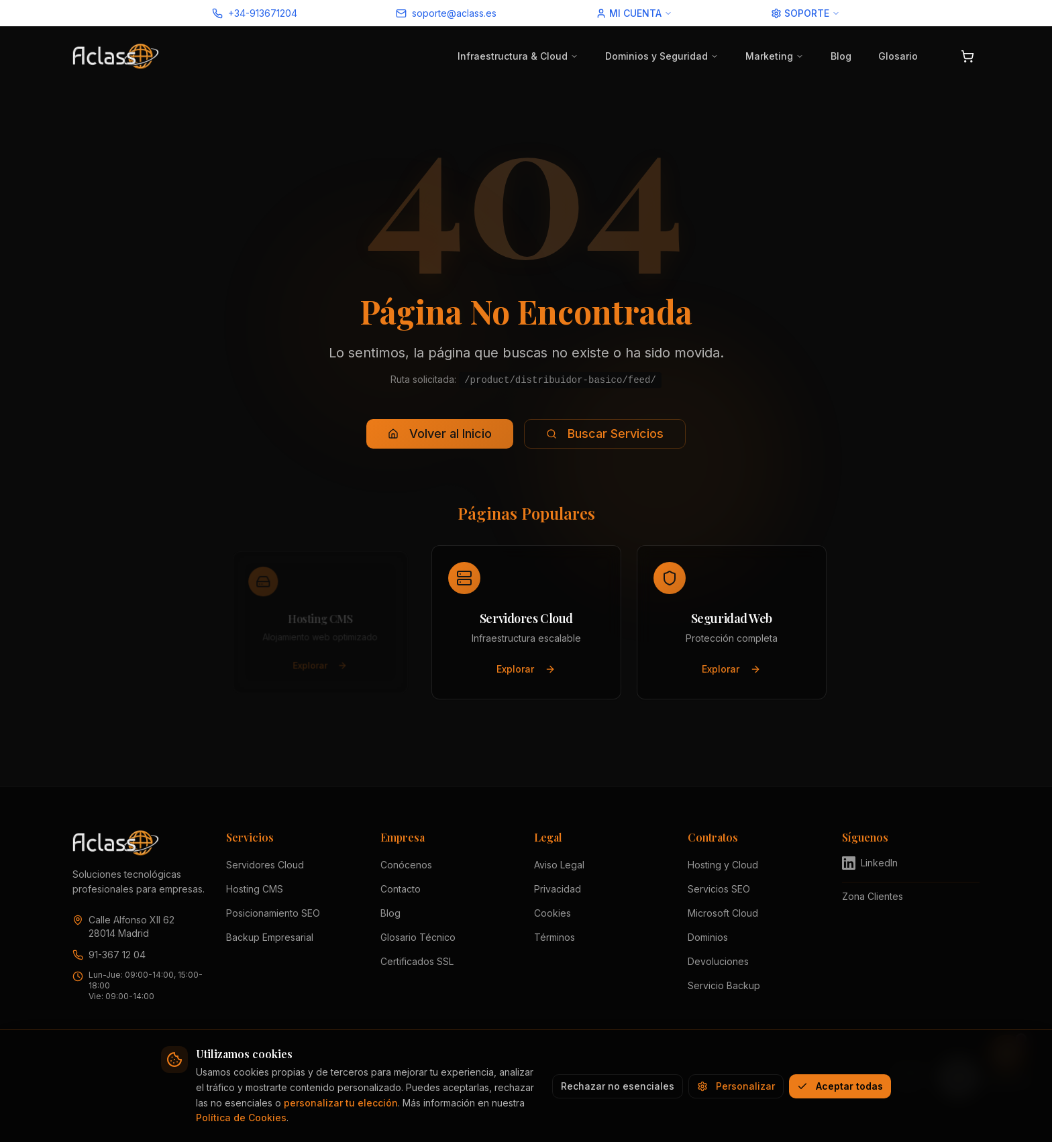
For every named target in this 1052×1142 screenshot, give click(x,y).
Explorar (320, 669)
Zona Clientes (872, 896)
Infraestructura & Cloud (518, 56)
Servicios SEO (719, 889)
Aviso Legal (559, 864)
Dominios (708, 937)
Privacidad (557, 889)
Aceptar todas (840, 1086)
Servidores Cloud (265, 864)
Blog (841, 56)
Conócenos (406, 864)
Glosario (898, 56)
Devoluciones (718, 961)
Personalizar (736, 1086)
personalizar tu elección (341, 1102)
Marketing (774, 56)
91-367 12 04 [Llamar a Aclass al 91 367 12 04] (117, 954)
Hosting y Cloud (723, 864)
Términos (554, 937)
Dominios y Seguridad (662, 56)
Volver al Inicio (440, 433)
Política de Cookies (241, 1117)
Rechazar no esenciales (617, 1086)
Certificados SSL (417, 961)
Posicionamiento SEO (273, 913)
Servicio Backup (724, 985)
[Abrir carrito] (967, 56)
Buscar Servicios (605, 433)
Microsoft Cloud (723, 913)
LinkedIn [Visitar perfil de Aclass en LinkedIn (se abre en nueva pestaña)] (870, 863)
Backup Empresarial (269, 937)
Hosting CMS (254, 889)
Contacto (400, 889)
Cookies (552, 913)
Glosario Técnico (418, 937)
